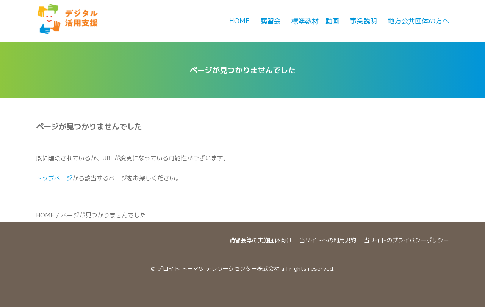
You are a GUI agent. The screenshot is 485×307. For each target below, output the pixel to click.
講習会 (270, 21)
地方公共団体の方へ (418, 21)
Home (239, 21)
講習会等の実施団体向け (260, 240)
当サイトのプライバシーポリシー (406, 240)
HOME (45, 215)
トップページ (54, 178)
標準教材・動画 (315, 21)
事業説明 (363, 21)
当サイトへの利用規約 (327, 240)
